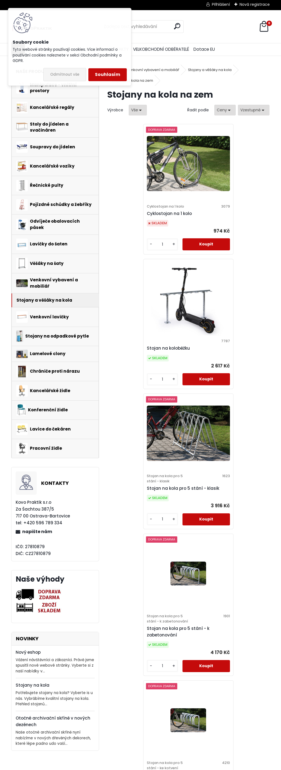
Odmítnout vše (64, 74)
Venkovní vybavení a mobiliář (152, 69)
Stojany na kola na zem (132, 80)
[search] (177, 26)
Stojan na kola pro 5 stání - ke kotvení (145, 514)
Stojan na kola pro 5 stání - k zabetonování (225, 367)
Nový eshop (28, 652)
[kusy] (126, 250)
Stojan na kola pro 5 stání (222, 517)
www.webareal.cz (162, 765)
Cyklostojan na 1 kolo (135, 219)
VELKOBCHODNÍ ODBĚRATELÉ (161, 49)
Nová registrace (255, 4)
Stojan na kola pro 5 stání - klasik (143, 364)
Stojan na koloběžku (215, 216)
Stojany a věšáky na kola (210, 69)
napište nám (37, 531)
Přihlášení (221, 4)
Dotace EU (204, 49)
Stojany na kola (32, 685)
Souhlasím (107, 74)
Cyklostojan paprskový (178, 663)
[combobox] (225, 110)
